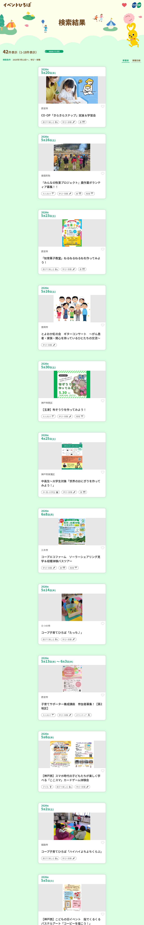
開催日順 (136, 60)
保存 (64, 108)
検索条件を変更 (61, 51)
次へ (82, 816)
